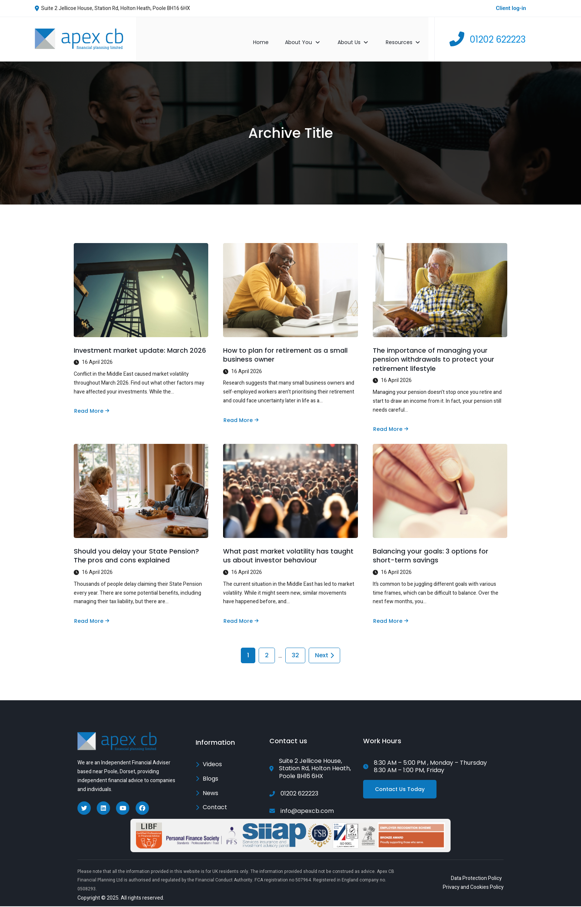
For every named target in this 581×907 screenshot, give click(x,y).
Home (268, 34)
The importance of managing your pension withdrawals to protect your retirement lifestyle (434, 352)
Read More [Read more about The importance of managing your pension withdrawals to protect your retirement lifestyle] (390, 423)
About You (311, 34)
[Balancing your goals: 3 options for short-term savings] (440, 486)
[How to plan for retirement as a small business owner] (290, 281)
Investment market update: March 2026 (140, 343)
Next (324, 654)
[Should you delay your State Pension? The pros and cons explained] (141, 486)
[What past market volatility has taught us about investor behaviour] (290, 486)
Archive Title (290, 124)
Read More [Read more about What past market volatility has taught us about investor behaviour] (241, 617)
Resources (410, 34)
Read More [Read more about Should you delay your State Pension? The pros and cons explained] (91, 617)
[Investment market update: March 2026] (141, 281)
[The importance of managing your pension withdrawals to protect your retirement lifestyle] (440, 281)
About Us (360, 34)
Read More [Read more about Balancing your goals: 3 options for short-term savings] (390, 617)
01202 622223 (498, 35)
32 (295, 654)
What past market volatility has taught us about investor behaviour (288, 552)
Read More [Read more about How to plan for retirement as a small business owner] (241, 413)
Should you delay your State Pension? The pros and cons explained (136, 552)
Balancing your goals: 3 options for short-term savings (430, 552)
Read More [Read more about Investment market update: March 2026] (91, 404)
